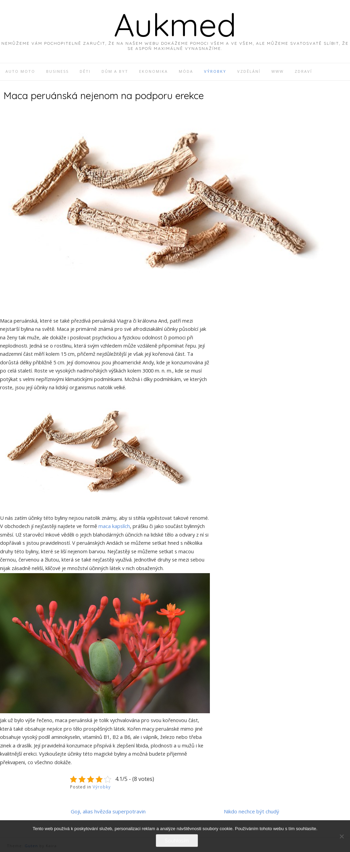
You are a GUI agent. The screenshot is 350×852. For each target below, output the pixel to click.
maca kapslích (114, 526)
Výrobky (102, 787)
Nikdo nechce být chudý (251, 811)
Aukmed (175, 25)
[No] (341, 836)
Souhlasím (177, 840)
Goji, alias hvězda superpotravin (108, 811)
